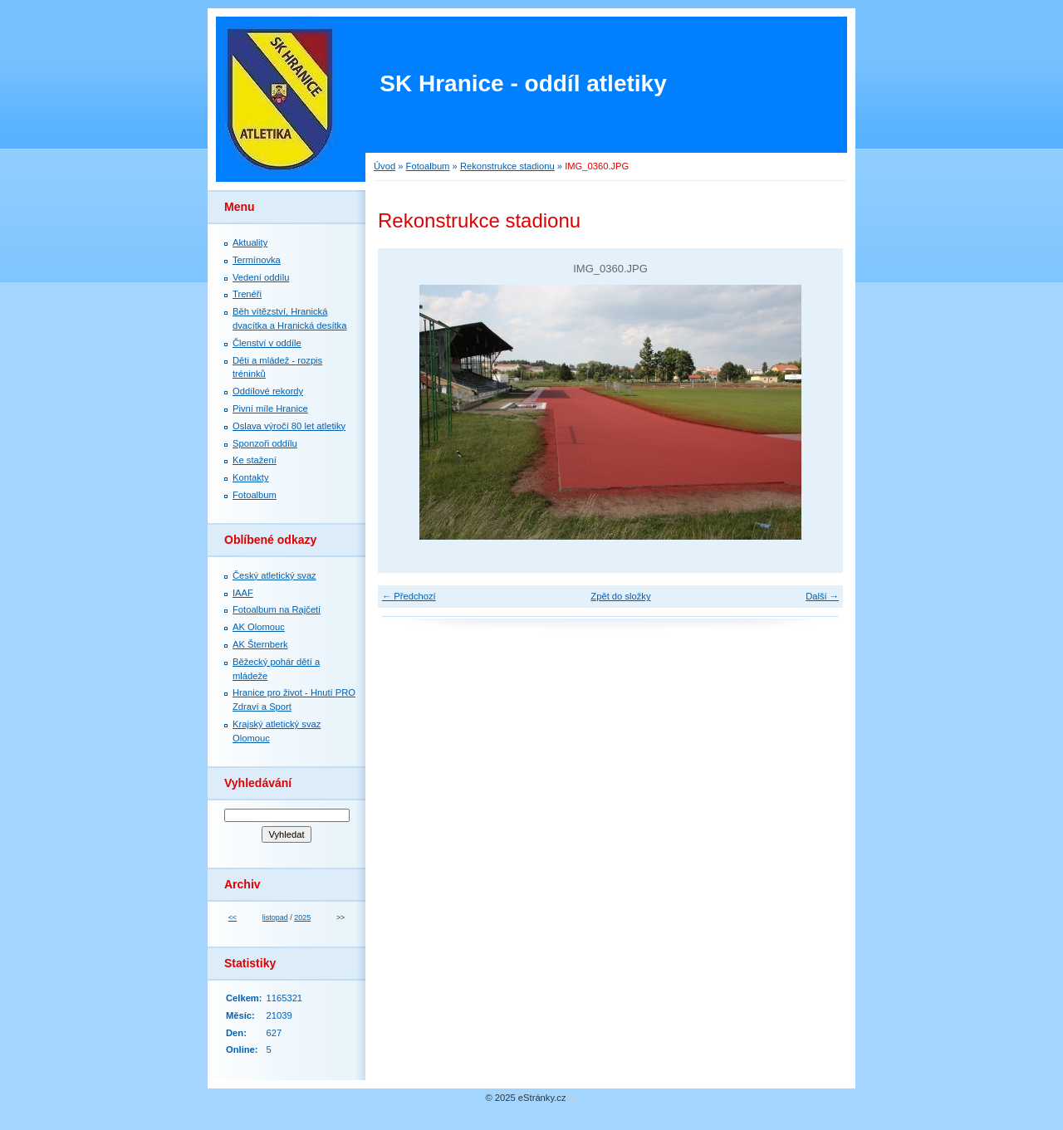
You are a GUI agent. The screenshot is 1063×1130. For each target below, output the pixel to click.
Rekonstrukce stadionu (507, 166)
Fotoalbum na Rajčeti (277, 609)
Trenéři (247, 294)
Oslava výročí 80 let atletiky (289, 426)
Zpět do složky (620, 596)
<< (232, 917)
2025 (302, 917)
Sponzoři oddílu (265, 443)
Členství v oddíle (267, 343)
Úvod (384, 166)
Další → (822, 596)
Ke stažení (255, 460)
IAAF (243, 593)
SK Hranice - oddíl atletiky (523, 83)
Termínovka (257, 260)
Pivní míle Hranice (270, 408)
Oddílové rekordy (268, 391)
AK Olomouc (259, 627)
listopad (275, 917)
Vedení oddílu (261, 277)
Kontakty (251, 477)
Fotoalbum (428, 166)
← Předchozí (409, 596)
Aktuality (250, 242)
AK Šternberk (260, 644)
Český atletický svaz (274, 575)
